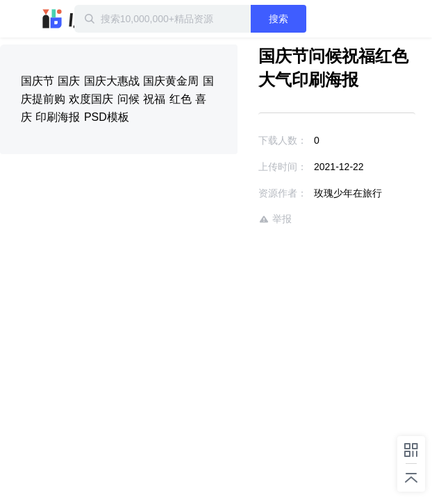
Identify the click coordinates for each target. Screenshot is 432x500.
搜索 (304, 18)
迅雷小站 (73, 18)
